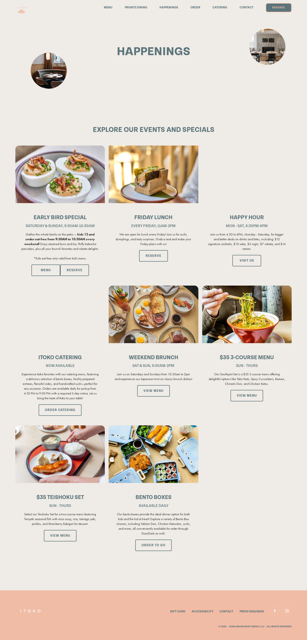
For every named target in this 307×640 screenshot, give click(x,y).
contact (226, 611)
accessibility (202, 611)
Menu (108, 7)
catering (220, 7)
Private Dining (136, 7)
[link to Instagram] (287, 610)
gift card (177, 611)
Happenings (168, 7)
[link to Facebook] (274, 610)
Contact (247, 7)
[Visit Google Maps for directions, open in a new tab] (246, 260)
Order (195, 7)
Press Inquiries (252, 611)
